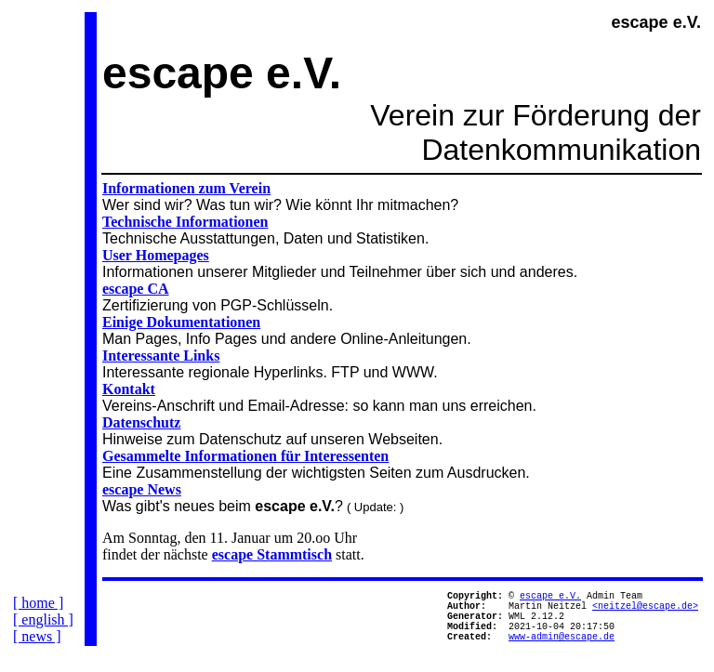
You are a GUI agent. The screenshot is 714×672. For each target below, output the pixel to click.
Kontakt (128, 389)
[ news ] (37, 650)
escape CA (135, 288)
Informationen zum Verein (186, 188)
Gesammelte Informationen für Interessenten (245, 456)
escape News (141, 489)
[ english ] (43, 633)
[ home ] (38, 617)
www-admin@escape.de (562, 649)
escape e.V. (550, 597)
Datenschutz (141, 422)
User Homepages (155, 255)
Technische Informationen (185, 222)
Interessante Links (160, 355)
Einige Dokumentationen (181, 322)
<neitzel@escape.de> (645, 610)
